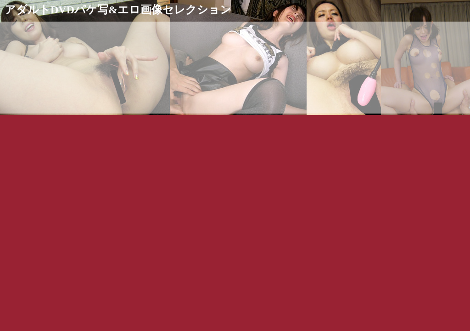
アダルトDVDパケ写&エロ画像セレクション (118, 10)
